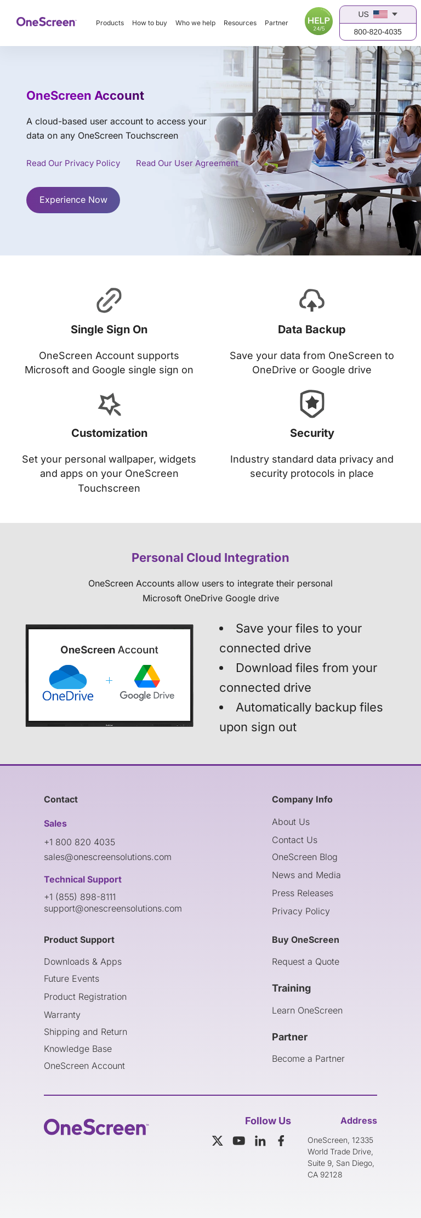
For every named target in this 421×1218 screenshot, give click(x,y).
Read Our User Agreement (187, 163)
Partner (276, 23)
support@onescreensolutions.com (113, 908)
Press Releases (302, 892)
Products (110, 23)
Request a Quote (305, 961)
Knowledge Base (78, 1048)
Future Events (71, 978)
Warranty (62, 1014)
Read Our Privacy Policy (73, 163)
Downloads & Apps (83, 961)
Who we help (195, 23)
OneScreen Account (84, 1065)
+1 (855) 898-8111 (80, 896)
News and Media (306, 874)
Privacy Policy (301, 911)
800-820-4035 (378, 31)
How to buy (149, 23)
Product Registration (85, 996)
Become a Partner (308, 1058)
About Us (291, 821)
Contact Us (294, 839)
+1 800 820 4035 (79, 841)
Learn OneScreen (307, 1010)
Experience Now (73, 199)
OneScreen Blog (305, 856)
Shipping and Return (85, 1031)
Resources (240, 23)
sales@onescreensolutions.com (108, 856)
